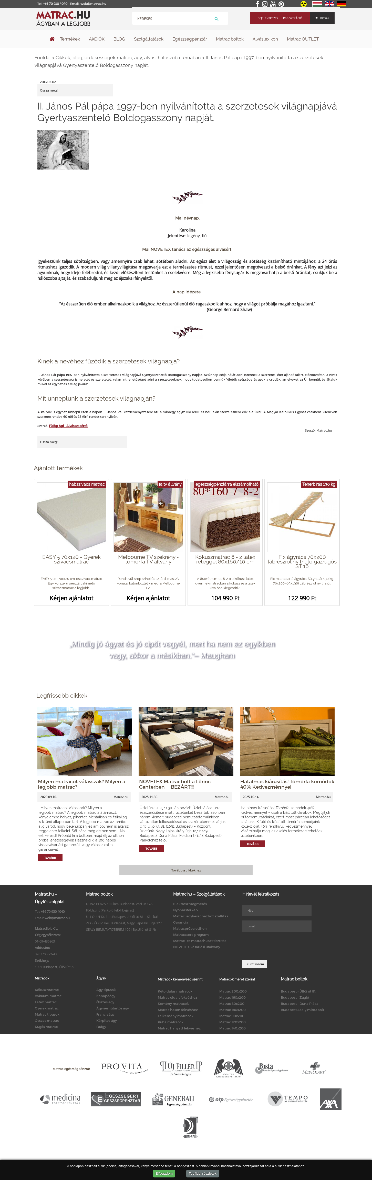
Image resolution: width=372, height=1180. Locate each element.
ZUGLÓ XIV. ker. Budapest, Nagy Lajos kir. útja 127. (124, 923)
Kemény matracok (173, 1003)
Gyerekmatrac (47, 1008)
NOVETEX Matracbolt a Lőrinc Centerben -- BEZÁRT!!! (175, 784)
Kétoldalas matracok (175, 991)
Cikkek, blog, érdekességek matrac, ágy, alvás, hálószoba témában (128, 57)
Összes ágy (105, 1002)
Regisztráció (292, 18)
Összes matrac (47, 1020)
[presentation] (281, 946)
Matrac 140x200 (232, 1028)
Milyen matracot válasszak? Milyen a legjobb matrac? (81, 784)
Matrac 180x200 (232, 1010)
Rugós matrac (46, 1027)
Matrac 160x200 (232, 997)
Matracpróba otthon (190, 928)
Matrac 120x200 (232, 1022)
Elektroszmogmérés (190, 904)
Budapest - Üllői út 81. (298, 991)
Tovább (50, 857)
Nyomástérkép (185, 910)
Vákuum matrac (48, 996)
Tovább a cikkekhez (186, 870)
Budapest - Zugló (295, 997)
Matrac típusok (47, 1014)
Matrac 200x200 (233, 991)
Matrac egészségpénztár (71, 1068)
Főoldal (43, 57)
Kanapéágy (105, 996)
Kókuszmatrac (47, 990)
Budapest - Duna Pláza (299, 1003)
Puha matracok (170, 1022)
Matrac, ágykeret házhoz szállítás (200, 916)
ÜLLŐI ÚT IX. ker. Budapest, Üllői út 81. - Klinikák (122, 916)
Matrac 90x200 (231, 1016)
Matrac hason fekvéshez (178, 1010)
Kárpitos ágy (106, 1020)
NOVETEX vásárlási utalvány (196, 947)
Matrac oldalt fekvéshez (177, 997)
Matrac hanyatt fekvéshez (179, 1028)
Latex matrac (46, 1002)
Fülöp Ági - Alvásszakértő (68, 426)
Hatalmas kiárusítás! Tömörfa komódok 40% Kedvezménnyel (287, 784)
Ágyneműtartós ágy (112, 1008)
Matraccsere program (191, 935)
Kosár (322, 18)
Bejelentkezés (268, 18)
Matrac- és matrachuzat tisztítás (199, 941)
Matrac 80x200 (231, 1003)
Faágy (101, 1027)
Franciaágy (105, 1014)
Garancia (180, 922)
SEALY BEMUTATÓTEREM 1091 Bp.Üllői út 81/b (121, 929)
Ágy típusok (106, 990)
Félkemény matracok (175, 1016)
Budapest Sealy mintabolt (302, 1010)
